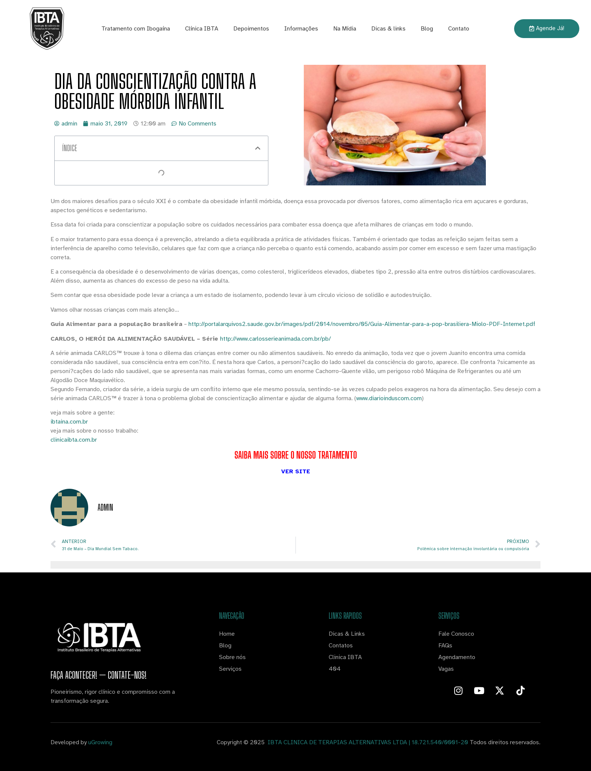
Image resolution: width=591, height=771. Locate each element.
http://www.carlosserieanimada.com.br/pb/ (275, 339)
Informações (301, 28)
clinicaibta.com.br (74, 440)
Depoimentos (251, 28)
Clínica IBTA (201, 28)
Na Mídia (344, 28)
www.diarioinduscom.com (389, 398)
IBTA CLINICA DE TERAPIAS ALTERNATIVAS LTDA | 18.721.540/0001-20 (367, 742)
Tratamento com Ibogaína (135, 28)
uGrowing (100, 742)
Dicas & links (388, 28)
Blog (427, 28)
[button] (257, 148)
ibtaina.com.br (69, 421)
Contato (458, 28)
